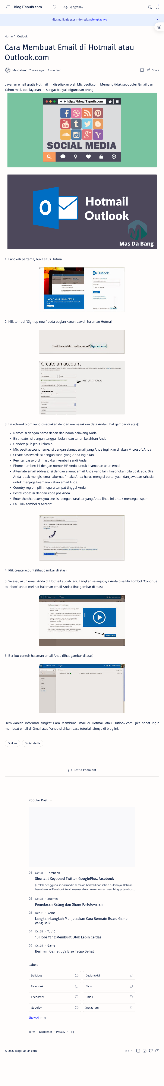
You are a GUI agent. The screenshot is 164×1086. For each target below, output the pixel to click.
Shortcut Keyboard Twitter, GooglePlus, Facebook (74, 905)
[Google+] (55, 1034)
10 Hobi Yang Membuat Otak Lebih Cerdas (68, 964)
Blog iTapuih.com (28, 6)
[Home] (9, 36)
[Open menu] (8, 7)
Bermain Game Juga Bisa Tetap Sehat (64, 978)
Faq (71, 1058)
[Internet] (52, 925)
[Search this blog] (84, 6)
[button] (37, 1044)
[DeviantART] (109, 1002)
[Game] (51, 939)
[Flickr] (109, 1013)
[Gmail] (109, 1023)
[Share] (152, 70)
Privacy (60, 1058)
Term (32, 1058)
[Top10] (51, 958)
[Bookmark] (157, 7)
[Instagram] (109, 1034)
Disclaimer (45, 1058)
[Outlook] (22, 36)
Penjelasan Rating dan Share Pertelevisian (69, 931)
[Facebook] (53, 899)
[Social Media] (32, 770)
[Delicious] (55, 1002)
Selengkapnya (98, 19)
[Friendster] (55, 1023)
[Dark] (149, 7)
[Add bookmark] (142, 70)
